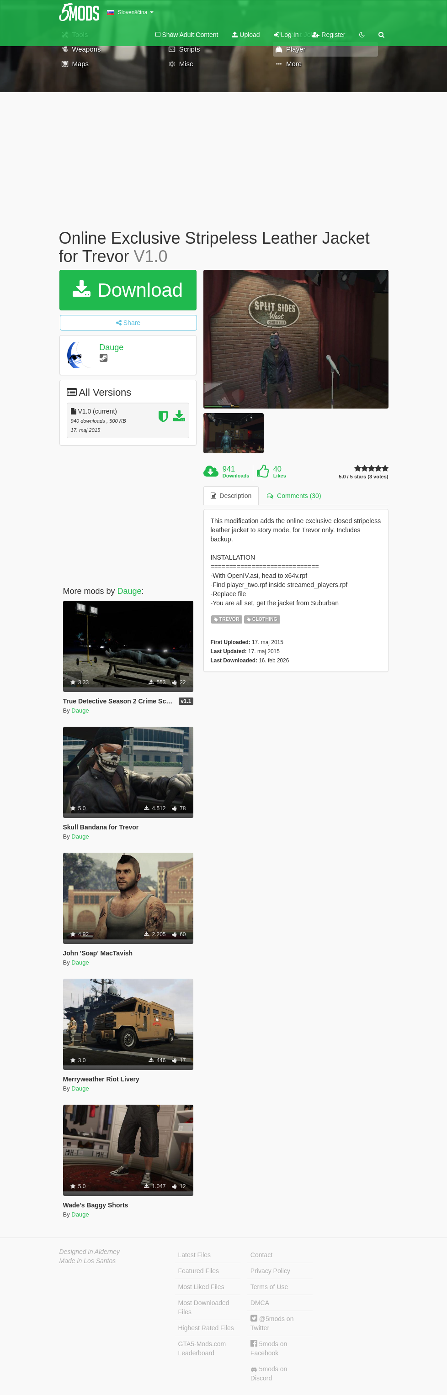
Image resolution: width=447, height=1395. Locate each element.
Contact (261, 1255)
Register (328, 34)
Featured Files (198, 1270)
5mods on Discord (268, 1373)
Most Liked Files (201, 1286)
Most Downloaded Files (203, 1307)
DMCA (259, 1302)
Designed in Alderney (89, 1251)
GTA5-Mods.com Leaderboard (202, 1348)
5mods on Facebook (268, 1348)
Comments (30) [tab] (294, 495)
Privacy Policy (270, 1270)
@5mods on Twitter (272, 1323)
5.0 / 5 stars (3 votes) (363, 476)
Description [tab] (231, 495)
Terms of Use (269, 1286)
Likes (279, 475)
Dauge (111, 347)
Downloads (236, 475)
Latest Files (194, 1255)
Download (128, 290)
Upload (246, 34)
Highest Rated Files (206, 1328)
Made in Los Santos (87, 1260)
